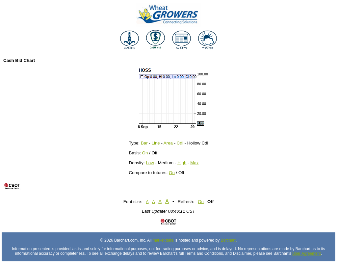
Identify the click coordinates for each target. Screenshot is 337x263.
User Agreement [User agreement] (306, 253)
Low (150, 162)
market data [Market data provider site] (163, 240)
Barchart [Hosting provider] (228, 240)
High (181, 162)
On (145, 152)
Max (194, 162)
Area (168, 143)
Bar (144, 143)
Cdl (180, 143)
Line (156, 143)
